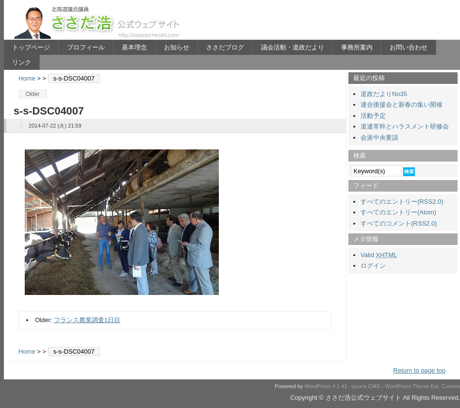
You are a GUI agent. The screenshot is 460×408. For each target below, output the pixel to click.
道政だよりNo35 (384, 94)
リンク (21, 62)
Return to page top (419, 370)
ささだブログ (225, 47)
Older (32, 94)
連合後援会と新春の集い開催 (402, 104)
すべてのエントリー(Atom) (398, 212)
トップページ (31, 47)
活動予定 (373, 115)
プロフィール (86, 47)
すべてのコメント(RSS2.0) (399, 223)
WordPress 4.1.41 (325, 386)
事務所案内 (357, 47)
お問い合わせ (408, 47)
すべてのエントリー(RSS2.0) (402, 201)
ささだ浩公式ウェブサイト (98, 22)
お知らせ (176, 47)
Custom (451, 386)
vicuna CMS (365, 386)
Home (26, 78)
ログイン (373, 265)
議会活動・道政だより (292, 47)
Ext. (435, 386)
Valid (379, 255)
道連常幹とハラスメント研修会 (405, 126)
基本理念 (134, 47)
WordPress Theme (407, 386)
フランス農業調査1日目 (87, 320)
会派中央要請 (379, 137)
